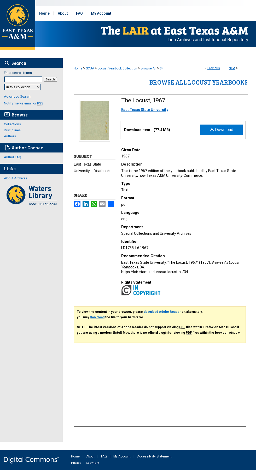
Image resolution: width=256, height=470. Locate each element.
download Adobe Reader (162, 312)
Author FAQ (12, 157)
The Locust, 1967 (143, 100)
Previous (213, 68)
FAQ (104, 456)
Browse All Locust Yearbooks (198, 82)
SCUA (90, 68)
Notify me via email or (23, 103)
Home (78, 68)
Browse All (148, 68)
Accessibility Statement (154, 456)
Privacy (76, 463)
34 (162, 68)
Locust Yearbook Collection (117, 68)
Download (221, 129)
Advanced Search (17, 96)
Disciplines (12, 130)
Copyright (92, 463)
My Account (122, 456)
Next (232, 68)
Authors (10, 136)
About (90, 456)
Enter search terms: (18, 73)
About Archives (15, 178)
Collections (12, 124)
